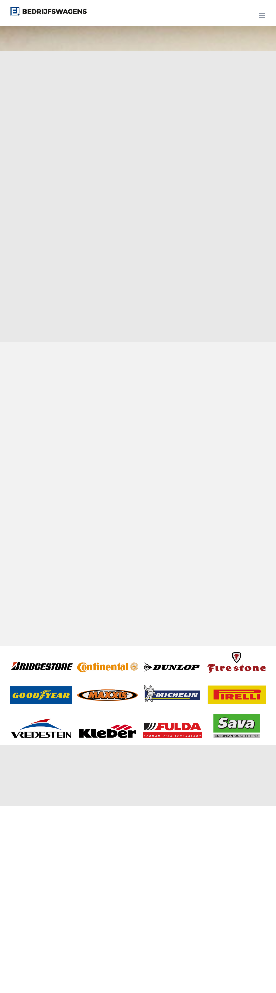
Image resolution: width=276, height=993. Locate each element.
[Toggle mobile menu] (262, 15)
